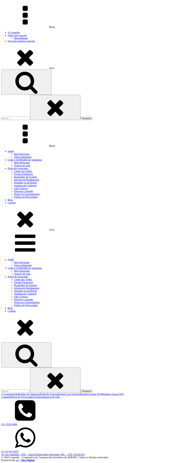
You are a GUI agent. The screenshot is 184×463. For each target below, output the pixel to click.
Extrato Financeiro (23, 174)
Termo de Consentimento (27, 194)
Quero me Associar (70, 394)
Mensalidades (21, 38)
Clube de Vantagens (30, 394)
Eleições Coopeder (23, 191)
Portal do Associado (18, 168)
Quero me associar (17, 35)
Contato (12, 202)
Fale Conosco (21, 188)
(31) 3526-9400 (9, 424)
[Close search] (55, 107)
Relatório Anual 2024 (91, 394)
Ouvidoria (38, 397)
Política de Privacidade (26, 197)
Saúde (11, 151)
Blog (10, 199)
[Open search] (26, 82)
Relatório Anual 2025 (113, 394)
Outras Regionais (23, 157)
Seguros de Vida (51, 397)
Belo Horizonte (22, 154)
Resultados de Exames (25, 177)
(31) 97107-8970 (9, 451)
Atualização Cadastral (25, 185)
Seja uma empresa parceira (21, 41)
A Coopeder (14, 32)
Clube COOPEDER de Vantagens (25, 159)
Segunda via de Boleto (25, 182)
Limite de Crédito (23, 171)
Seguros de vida (22, 165)
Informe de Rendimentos (26, 179)
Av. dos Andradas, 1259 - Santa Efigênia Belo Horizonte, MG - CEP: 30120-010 (43, 454)
